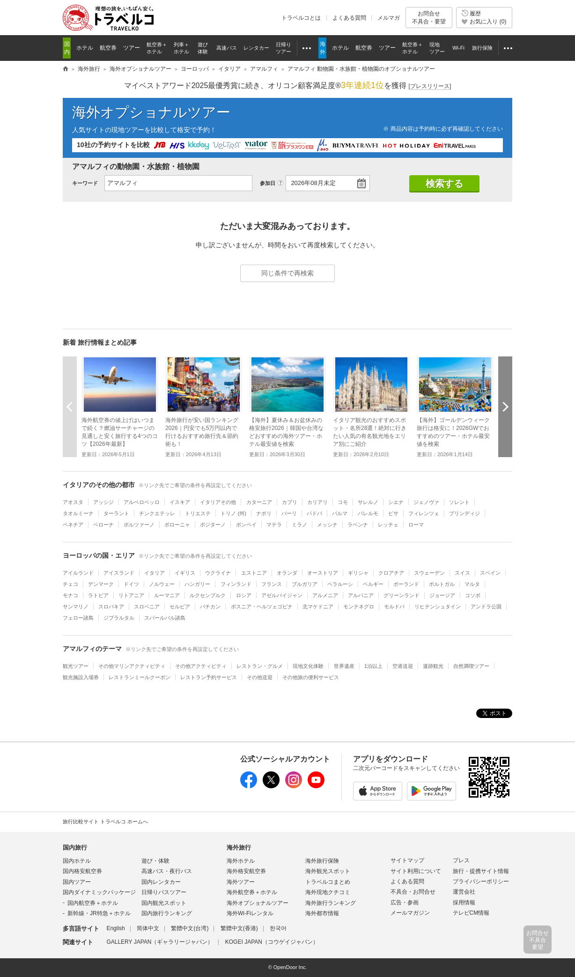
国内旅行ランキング (166, 913)
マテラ (274, 524)
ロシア (243, 595)
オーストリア (322, 573)
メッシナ (327, 524)
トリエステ (198, 513)
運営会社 (464, 891)
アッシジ (103, 502)
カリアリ (317, 502)
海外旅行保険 (322, 861)
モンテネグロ (358, 606)
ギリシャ (358, 573)
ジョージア (442, 595)
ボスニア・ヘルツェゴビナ (262, 606)
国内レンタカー (161, 882)
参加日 (267, 183)
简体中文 (148, 928)
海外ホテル (241, 861)
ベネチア (73, 524)
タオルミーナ (78, 513)
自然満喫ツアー (471, 666)
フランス (271, 584)
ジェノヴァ (426, 502)
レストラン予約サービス (208, 677)
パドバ (314, 513)
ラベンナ (357, 524)
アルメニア (325, 595)
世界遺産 (344, 666)
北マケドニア (317, 606)
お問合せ (429, 17)
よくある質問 (349, 18)
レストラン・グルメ (259, 666)
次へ (505, 406)
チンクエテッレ (157, 513)
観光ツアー (75, 666)
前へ (69, 406)
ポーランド (406, 584)
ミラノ (299, 524)
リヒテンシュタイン (437, 606)
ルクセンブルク (208, 595)
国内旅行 (75, 847)
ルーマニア (167, 595)
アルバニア (361, 595)
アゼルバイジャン (281, 595)
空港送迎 (402, 666)
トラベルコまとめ (327, 882)
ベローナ (103, 524)
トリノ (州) (233, 513)
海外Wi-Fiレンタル (250, 913)
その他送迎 (260, 677)
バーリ (289, 513)
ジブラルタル (118, 618)
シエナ (396, 502)
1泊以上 (373, 666)
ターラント (116, 513)
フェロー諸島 (78, 618)
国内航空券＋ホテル (92, 903)
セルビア (180, 606)
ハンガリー (197, 584)
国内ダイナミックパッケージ (99, 892)
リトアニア (131, 595)
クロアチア (391, 573)
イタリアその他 (218, 502)
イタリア (154, 573)
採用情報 (464, 902)
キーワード (85, 183)
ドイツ (131, 584)
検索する (444, 183)
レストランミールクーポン (139, 677)
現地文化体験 (308, 666)
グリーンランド (401, 595)
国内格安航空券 (82, 871)
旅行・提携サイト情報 (481, 871)
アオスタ (73, 502)
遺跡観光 (433, 666)
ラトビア (98, 595)
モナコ (70, 595)
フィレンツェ (423, 513)
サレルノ (368, 502)
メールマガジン (410, 913)
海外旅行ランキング (330, 903)
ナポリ (264, 513)
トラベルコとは (301, 18)
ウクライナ (218, 573)
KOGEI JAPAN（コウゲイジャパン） (271, 942)
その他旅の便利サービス (310, 677)
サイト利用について (416, 871)
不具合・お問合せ (413, 891)
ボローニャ (177, 524)
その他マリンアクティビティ (131, 666)
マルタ (472, 584)
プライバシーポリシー (481, 881)
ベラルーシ (340, 584)
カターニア (259, 502)
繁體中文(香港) (239, 928)
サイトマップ (407, 860)
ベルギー (373, 584)
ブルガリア (304, 584)
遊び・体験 (155, 861)
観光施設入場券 (81, 677)
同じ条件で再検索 (287, 273)
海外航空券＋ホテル (252, 892)
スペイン (490, 573)
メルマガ (388, 18)
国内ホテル (77, 861)
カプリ (289, 502)
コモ (343, 502)
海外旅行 (239, 847)
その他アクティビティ (201, 666)
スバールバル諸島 (164, 618)
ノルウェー (162, 584)
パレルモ (368, 513)
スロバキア (111, 606)
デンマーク (101, 584)
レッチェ (388, 524)
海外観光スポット (327, 871)
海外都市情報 (322, 913)
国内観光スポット (163, 903)
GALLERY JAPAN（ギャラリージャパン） (159, 942)
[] (430, 86)
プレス (461, 860)
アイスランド (118, 573)
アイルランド (78, 573)
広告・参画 (405, 902)
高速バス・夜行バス (166, 871)
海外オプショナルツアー (151, 112)
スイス (462, 573)
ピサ (393, 513)
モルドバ (394, 606)
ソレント (459, 502)
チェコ (70, 584)
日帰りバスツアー (163, 892)
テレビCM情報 (471, 913)
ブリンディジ (464, 513)
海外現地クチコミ (327, 892)
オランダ (287, 573)
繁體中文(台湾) (189, 928)
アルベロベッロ (142, 502)
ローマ (416, 524)
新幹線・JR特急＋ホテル (99, 913)
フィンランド (236, 584)
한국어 (278, 928)
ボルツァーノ (139, 524)
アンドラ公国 (486, 606)
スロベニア (147, 606)
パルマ (339, 513)
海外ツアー (241, 882)
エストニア (254, 573)
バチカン (210, 606)
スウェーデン (429, 573)
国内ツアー (77, 882)
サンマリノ (75, 606)
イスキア (180, 502)
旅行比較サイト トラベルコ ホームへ (105, 821)
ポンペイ (246, 524)
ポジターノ (213, 524)
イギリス (185, 573)
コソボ (472, 595)
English (115, 928)
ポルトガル (442, 584)
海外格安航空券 (246, 871)
